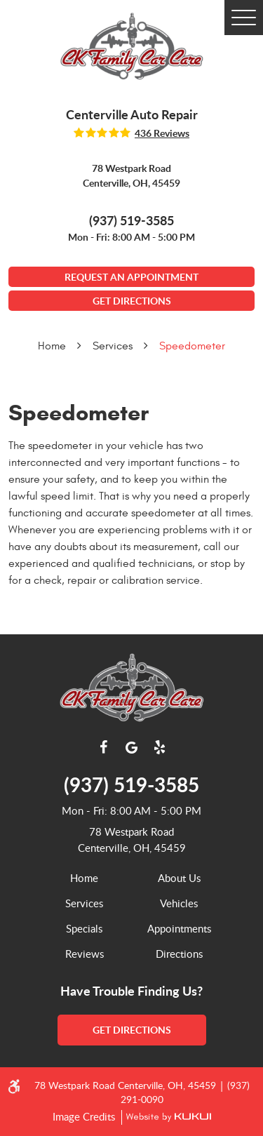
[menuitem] (84, 877)
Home (52, 346)
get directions (132, 1029)
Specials (84, 928)
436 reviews (162, 133)
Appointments (179, 928)
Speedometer (192, 346)
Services (113, 346)
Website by (166, 1117)
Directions (179, 954)
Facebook (104, 747)
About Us (179, 878)
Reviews (84, 954)
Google (132, 747)
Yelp (160, 747)
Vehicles (179, 903)
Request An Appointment (131, 276)
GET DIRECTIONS (132, 300)
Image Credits (85, 1116)
